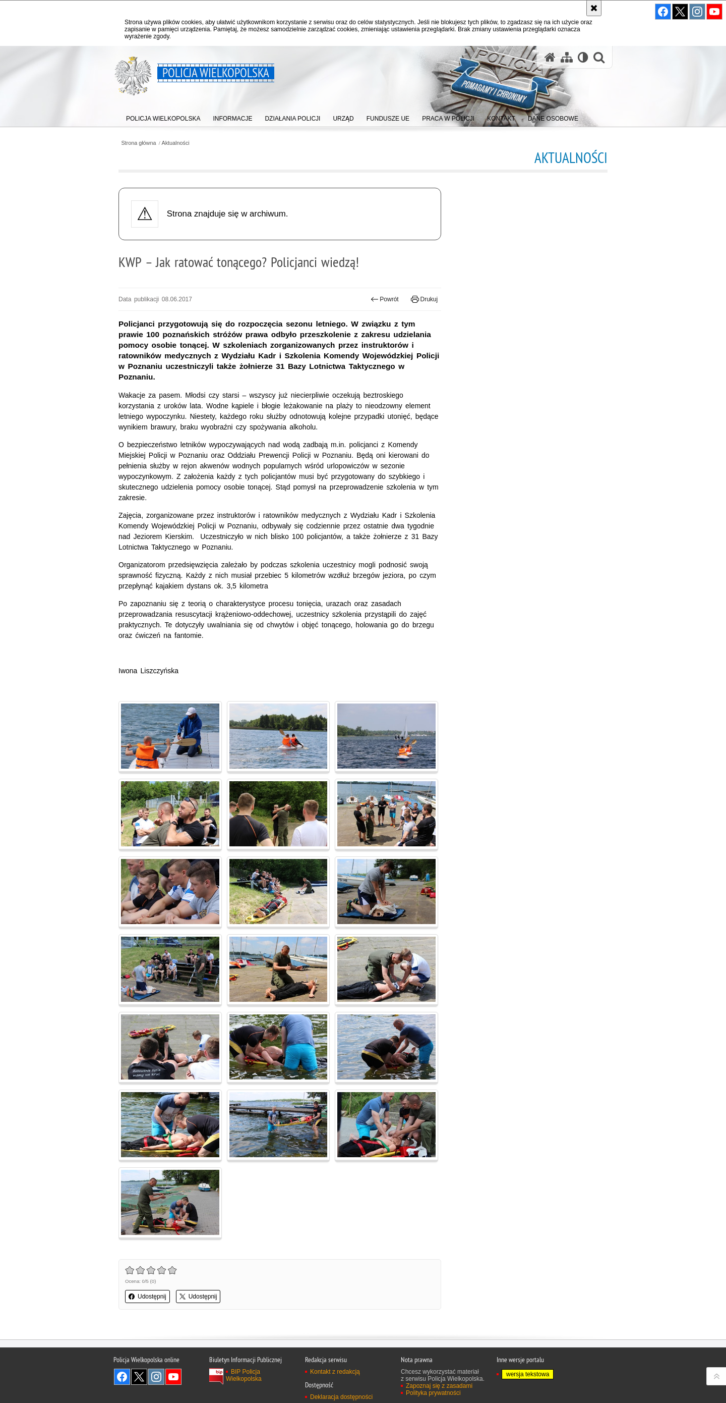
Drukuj (424, 299)
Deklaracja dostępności (341, 1396)
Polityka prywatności (433, 1392)
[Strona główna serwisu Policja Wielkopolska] (550, 57)
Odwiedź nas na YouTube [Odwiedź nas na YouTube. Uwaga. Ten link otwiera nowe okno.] (173, 1377)
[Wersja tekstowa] (583, 57)
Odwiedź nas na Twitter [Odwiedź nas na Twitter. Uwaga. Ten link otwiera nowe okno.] (139, 1377)
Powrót (385, 299)
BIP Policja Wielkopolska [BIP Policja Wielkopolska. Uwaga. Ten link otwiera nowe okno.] (244, 1375)
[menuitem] (163, 116)
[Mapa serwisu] (567, 57)
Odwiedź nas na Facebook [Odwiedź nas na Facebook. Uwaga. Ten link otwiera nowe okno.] (122, 1377)
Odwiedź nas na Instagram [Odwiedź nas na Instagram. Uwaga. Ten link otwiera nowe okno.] (156, 1377)
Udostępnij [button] (147, 1296)
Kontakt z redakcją (335, 1371)
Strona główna (138, 143)
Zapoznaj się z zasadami (439, 1385)
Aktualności (176, 143)
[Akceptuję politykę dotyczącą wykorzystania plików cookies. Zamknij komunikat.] (593, 8)
